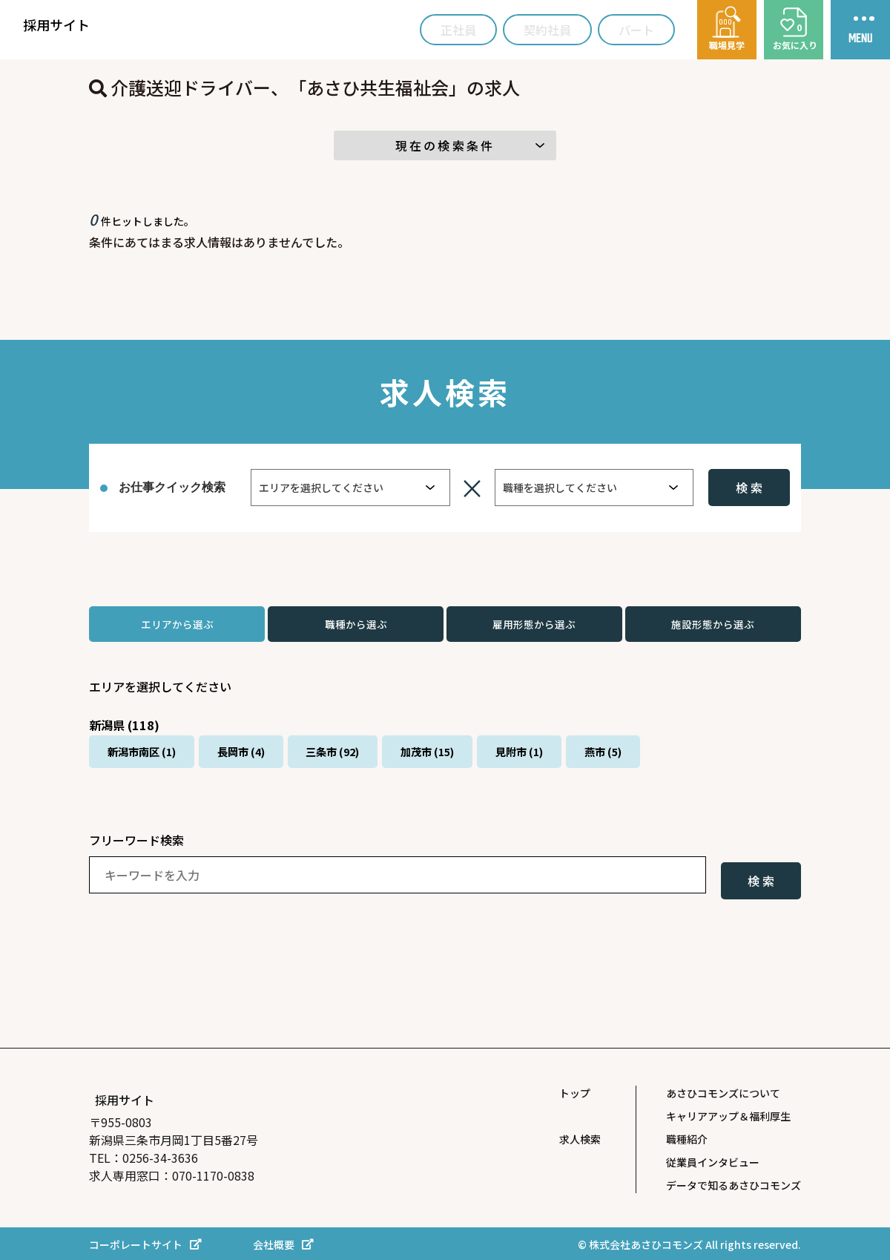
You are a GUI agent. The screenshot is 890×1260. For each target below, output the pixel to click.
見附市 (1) (604, 765)
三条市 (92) (381, 765)
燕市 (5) (705, 765)
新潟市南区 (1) (152, 765)
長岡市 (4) (270, 765)
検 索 (749, 487)
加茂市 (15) (494, 765)
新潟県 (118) (128, 731)
